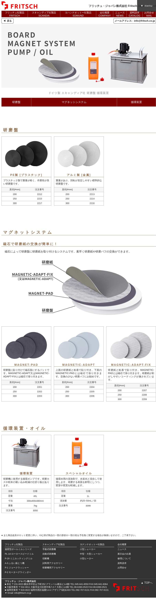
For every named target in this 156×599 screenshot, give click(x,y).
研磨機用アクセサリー (53, 567)
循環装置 (136, 102)
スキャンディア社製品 (53, 544)
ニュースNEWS (120, 14)
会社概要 (122, 544)
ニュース (122, 549)
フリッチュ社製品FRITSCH (14, 14)
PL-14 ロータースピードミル (19, 554)
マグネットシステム (74, 102)
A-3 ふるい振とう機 (14, 563)
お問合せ (122, 567)
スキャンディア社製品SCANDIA (44, 14)
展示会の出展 (124, 554)
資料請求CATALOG (134, 14)
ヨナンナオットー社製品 (92, 544)
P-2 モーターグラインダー (18, 572)
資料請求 (122, 563)
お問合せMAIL (149, 14)
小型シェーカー (88, 549)
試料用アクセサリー (52, 563)
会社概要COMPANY (104, 14)
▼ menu (147, 5)
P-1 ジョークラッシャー (17, 567)
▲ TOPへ (147, 582)
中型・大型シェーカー (91, 554)
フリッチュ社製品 (14, 544)
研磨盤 (16, 102)
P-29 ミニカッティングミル (18, 558)
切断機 (45, 558)
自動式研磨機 (49, 554)
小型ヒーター (86, 558)
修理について (124, 558)
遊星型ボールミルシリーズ (18, 549)
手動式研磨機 (49, 549)
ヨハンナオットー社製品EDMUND (78, 14)
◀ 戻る (7, 20)
